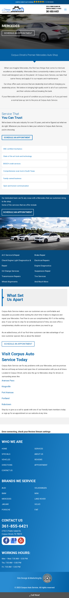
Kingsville (6, 386)
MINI (36, 493)
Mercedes (6, 499)
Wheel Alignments (10, 281)
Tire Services (40, 276)
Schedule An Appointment (18, 33)
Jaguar (5, 504)
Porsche (6, 510)
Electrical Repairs (41, 260)
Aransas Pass (8, 380)
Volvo (37, 504)
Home (4, 449)
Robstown (6, 404)
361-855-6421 (52, 11)
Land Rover (40, 499)
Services (38, 449)
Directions (7, 465)
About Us (38, 454)
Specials (6, 454)
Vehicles (6, 459)
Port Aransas (8, 392)
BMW (4, 493)
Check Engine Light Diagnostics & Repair (16, 263)
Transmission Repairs (11, 276)
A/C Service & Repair (11, 255)
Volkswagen (40, 488)
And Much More (41, 281)
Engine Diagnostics (42, 266)
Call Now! (34, 595)
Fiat (36, 510)
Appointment (40, 465)
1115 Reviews (43, 2)
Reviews (38, 459)
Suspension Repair (42, 271)
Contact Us (7, 470)
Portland (5, 398)
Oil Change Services (10, 271)
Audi (4, 488)
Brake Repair (39, 255)
